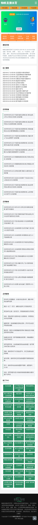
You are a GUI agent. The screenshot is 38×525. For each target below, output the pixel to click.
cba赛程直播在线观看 (19, 436)
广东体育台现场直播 (19, 413)
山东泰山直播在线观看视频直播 (8, 484)
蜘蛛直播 (33, 37)
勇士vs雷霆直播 (19, 449)
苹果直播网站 (30, 386)
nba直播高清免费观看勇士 (30, 400)
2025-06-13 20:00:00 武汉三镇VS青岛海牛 (15, 76)
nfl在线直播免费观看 (30, 425)
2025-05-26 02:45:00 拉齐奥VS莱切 (13, 83)
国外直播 (30, 454)
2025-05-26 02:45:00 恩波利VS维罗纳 (14, 81)
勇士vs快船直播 (8, 444)
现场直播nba (8, 454)
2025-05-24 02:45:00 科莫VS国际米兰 (14, 99)
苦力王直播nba (8, 436)
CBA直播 (24, 8)
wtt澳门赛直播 (30, 482)
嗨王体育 (19, 393)
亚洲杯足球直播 (19, 455)
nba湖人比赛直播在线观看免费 (30, 407)
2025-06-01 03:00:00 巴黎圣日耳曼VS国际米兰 (17, 78)
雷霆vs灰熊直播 (30, 449)
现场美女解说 (12, 37)
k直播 (8, 424)
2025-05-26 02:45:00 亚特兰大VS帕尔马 (15, 85)
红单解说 (27, 37)
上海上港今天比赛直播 (8, 400)
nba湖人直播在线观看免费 (8, 413)
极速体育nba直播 (30, 413)
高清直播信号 (5, 37)
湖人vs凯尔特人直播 (8, 477)
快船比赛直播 (8, 459)
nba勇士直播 (19, 418)
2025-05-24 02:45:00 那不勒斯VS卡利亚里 (15, 101)
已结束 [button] (19, 29)
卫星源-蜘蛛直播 (20, 37)
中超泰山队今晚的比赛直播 (30, 394)
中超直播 (33, 8)
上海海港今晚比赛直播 (30, 419)
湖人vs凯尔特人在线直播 (8, 394)
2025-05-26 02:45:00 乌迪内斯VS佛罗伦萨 (15, 91)
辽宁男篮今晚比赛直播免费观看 (19, 388)
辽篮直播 (19, 465)
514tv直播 (8, 386)
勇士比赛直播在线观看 (30, 444)
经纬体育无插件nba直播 (8, 406)
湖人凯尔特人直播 (30, 472)
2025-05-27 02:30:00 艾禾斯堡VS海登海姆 (15, 95)
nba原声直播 (30, 429)
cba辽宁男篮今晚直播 (29, 461)
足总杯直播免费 (19, 400)
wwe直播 (8, 429)
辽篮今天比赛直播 (19, 472)
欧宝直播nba (19, 476)
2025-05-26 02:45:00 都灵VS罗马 (13, 89)
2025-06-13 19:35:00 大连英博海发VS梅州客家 (17, 74)
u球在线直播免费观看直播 (19, 483)
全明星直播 (19, 459)
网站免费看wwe (19, 430)
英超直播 (14, 8)
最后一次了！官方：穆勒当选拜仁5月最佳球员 (18, 306)
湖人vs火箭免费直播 (8, 419)
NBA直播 (5, 8)
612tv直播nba (19, 443)
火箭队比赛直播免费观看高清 (30, 437)
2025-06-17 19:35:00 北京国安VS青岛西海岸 (16, 72)
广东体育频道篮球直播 (19, 425)
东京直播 (8, 471)
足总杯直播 (8, 448)
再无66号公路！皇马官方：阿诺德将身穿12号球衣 (19, 311)
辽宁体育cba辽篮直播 (19, 406)
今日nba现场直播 (30, 477)
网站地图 (20, 518)
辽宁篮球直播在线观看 (8, 466)
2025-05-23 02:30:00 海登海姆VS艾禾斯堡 (15, 97)
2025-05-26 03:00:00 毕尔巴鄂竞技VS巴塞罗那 (17, 93)
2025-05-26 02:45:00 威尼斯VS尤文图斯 (15, 87)
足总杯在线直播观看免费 (30, 466)
